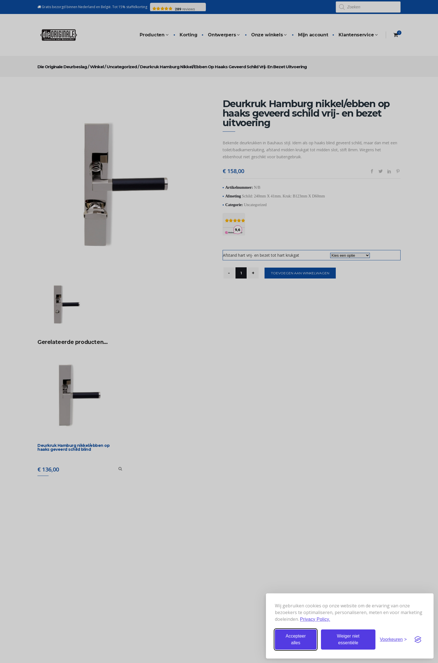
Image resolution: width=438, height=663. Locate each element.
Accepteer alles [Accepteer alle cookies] (295, 639)
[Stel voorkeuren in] (393, 639)
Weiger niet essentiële (348, 639)
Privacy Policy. (315, 619)
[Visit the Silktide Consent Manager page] (418, 639)
